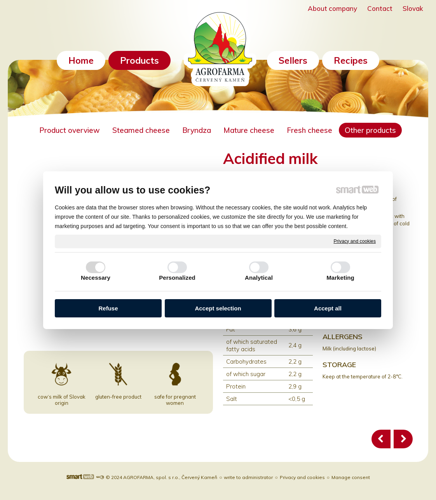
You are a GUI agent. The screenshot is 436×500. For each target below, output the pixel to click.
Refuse (108, 308)
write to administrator (248, 477)
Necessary (95, 277)
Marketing (340, 277)
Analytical (259, 277)
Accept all (328, 308)
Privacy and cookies (354, 241)
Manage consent (350, 477)
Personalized (177, 277)
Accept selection (218, 308)
